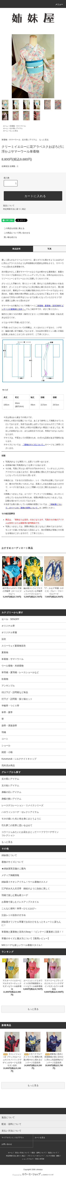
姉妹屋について (9, 855)
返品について (8, 205)
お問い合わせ (7, 1144)
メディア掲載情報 (10, 875)
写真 (50, 249)
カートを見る (40, 1137)
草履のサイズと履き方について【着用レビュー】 (26, 938)
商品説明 (16, 249)
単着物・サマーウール (18, 126)
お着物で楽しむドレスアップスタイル (20, 902)
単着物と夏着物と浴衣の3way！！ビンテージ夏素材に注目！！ (33, 931)
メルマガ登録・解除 (52, 1156)
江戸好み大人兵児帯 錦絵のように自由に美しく (26, 888)
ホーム (5, 126)
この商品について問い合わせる (15, 233)
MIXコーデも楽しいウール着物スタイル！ (22, 945)
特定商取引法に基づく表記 (14, 209)
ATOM (42, 1159)
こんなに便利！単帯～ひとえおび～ (19, 908)
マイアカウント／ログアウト (13, 1137)
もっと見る (14, 131)
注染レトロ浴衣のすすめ (14, 915)
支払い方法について (22, 1152)
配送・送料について (39, 1152)
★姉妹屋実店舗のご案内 (14, 868)
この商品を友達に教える (12, 228)
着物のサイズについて (13, 862)
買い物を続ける (8, 237)
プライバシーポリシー (35, 1156)
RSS (37, 1159)
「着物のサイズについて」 (33, 444)
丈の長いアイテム (16, 128)
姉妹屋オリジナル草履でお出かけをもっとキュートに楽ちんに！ (31, 923)
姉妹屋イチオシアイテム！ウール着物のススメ (25, 882)
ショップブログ (27, 1159)
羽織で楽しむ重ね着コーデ (15, 895)
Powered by (32, 1175)
